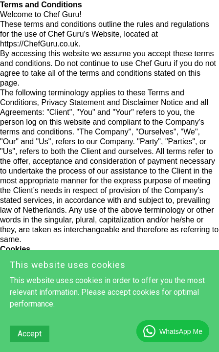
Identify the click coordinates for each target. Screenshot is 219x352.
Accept (30, 333)
